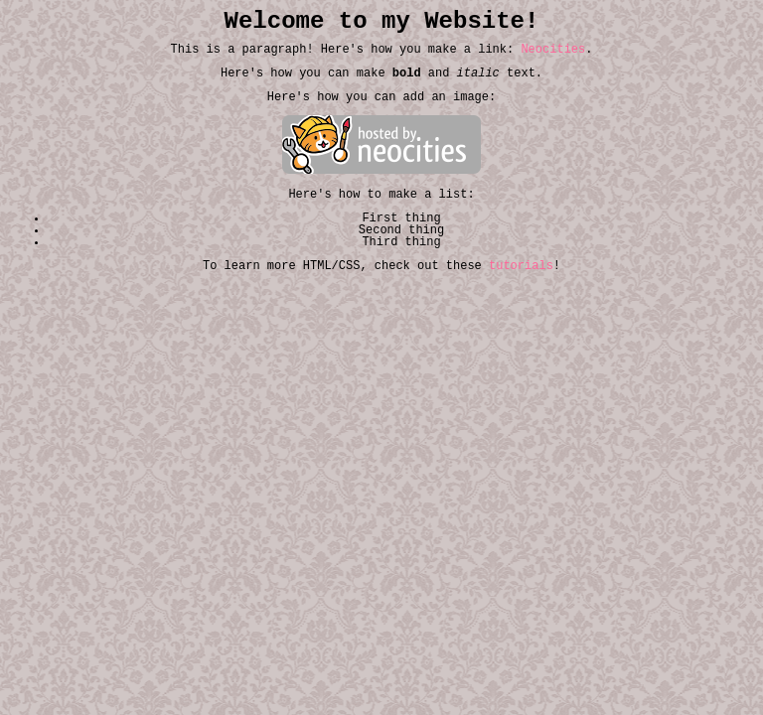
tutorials (521, 266)
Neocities (553, 50)
